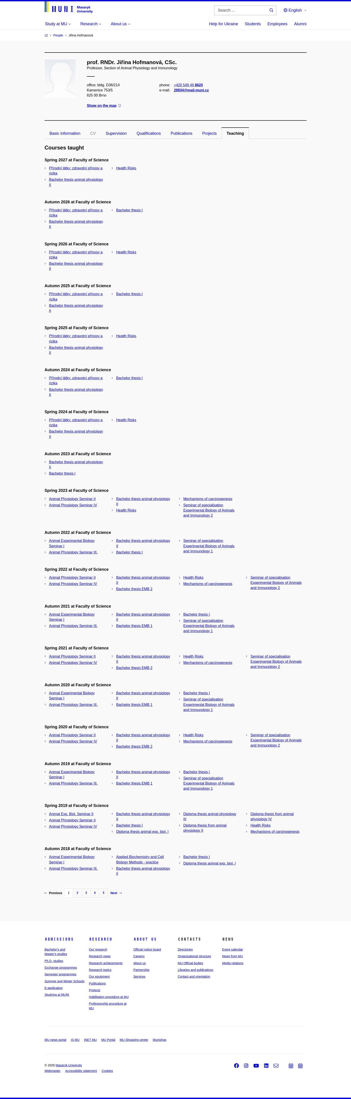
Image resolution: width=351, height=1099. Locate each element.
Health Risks (126, 168)
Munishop (159, 1040)
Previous (53, 893)
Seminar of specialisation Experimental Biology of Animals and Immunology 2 (209, 510)
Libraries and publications (195, 970)
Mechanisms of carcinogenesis (207, 499)
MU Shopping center (134, 1040)
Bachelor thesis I (129, 210)
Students (253, 24)
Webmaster (52, 1071)
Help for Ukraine (223, 24)
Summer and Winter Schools (64, 981)
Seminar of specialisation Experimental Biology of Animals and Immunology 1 (209, 546)
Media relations (232, 963)
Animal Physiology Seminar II (72, 499)
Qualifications (149, 133)
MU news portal (55, 1040)
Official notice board (147, 949)
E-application (54, 988)
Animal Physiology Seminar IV (73, 505)
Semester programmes (60, 974)
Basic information (64, 133)
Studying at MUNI (57, 994)
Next (116, 893)
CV (93, 133)
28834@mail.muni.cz (191, 90)
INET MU (90, 1040)
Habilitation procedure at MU (108, 997)
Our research (98, 949)
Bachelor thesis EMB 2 (134, 589)
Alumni (300, 24)
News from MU (232, 956)
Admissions (59, 939)
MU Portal (108, 1040)
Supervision (116, 133)
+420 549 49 (188, 85)
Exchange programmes (61, 967)
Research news (100, 956)
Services (139, 976)
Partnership (141, 970)
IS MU (75, 1040)
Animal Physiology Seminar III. (73, 552)
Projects (209, 133)
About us (145, 939)
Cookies (107, 1071)
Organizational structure (194, 956)
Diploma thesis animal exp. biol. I (142, 832)
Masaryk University (69, 1065)
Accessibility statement (81, 1071)
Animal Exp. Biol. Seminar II (71, 814)
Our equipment (99, 976)
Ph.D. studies (54, 961)
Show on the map (104, 106)
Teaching (235, 133)
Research (100, 939)
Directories (185, 949)
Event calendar (232, 949)
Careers (139, 956)
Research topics (100, 970)
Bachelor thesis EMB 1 (134, 626)
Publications (181, 133)
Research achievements (105, 963)
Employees (277, 24)
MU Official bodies (190, 963)
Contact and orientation (194, 976)
